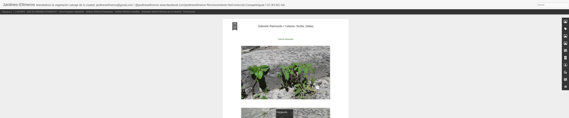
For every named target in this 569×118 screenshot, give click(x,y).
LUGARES (20, 12)
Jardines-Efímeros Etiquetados (99, 12)
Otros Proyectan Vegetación (71, 12)
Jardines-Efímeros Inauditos (127, 12)
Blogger (317, 116)
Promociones (189, 12)
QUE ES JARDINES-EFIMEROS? (42, 12)
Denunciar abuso (327, 116)
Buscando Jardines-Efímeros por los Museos (162, 12)
